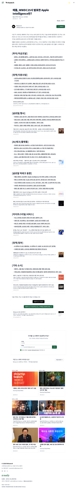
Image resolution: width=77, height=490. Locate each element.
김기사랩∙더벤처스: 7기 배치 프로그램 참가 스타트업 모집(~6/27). (32, 89)
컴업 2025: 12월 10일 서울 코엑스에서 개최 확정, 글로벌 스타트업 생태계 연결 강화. (37, 120)
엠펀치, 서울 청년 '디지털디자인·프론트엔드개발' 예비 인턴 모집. (32, 269)
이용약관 (29, 350)
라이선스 (24, 486)
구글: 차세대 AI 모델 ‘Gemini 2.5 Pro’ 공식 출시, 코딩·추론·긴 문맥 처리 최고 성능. (37, 183)
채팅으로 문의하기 (28, 481)
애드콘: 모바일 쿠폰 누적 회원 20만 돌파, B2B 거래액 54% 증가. (32, 223)
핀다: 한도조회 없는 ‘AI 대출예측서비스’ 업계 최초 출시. (29, 151)
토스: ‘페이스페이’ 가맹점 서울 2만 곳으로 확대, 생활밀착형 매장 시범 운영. (35, 154)
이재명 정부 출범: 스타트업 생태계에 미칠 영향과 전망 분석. (30, 249)
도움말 (3, 479)
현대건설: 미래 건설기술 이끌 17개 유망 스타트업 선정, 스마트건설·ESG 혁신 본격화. (37, 95)
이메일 (22, 345)
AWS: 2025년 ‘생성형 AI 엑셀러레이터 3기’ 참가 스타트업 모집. (31, 92)
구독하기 (61, 26)
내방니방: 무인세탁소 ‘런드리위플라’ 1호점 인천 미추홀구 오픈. (31, 221)
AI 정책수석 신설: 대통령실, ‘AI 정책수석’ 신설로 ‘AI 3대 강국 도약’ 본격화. (35, 246)
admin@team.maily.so (16, 481)
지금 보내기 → (59, 359)
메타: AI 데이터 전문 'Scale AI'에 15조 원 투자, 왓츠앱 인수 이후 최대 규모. (35, 180)
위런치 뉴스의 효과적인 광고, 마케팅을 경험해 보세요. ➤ (38, 306)
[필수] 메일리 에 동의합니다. (33, 350)
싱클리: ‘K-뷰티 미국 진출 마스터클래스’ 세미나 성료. (29, 122)
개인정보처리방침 (35, 350)
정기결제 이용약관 (17, 486)
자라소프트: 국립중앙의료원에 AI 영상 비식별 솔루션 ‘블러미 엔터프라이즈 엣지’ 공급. (38, 272)
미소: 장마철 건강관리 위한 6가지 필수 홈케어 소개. (28, 218)
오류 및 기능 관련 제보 (11, 479)
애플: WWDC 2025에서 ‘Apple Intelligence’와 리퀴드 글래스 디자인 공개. (35, 177)
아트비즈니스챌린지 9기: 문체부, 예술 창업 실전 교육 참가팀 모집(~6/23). (34, 83)
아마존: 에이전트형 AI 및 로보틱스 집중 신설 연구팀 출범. (30, 185)
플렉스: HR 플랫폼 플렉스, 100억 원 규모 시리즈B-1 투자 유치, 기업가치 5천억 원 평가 (38, 57)
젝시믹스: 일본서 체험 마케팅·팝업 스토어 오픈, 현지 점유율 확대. (32, 125)
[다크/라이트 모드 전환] (69, 3)
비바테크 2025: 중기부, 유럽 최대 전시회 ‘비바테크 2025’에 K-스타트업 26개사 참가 (37, 117)
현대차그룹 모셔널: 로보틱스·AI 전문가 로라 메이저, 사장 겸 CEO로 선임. (34, 145)
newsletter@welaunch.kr (16, 468)
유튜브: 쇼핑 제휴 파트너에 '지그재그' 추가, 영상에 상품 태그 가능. (32, 157)
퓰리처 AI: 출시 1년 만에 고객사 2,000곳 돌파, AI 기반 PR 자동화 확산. (34, 148)
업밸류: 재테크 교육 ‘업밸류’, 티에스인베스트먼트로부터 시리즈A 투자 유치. (35, 65)
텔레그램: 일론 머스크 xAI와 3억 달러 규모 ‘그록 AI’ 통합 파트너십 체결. (34, 188)
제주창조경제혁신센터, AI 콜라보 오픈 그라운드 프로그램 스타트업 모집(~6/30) (36, 98)
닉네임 (22, 341)
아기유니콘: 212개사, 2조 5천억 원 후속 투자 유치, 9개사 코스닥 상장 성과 (35, 68)
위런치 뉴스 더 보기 (38, 301)
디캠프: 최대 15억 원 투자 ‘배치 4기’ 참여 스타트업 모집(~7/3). (31, 86)
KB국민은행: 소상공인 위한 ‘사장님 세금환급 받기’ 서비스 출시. (31, 226)
